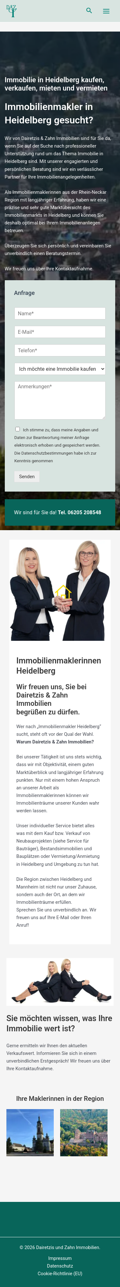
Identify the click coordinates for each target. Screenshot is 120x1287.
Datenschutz (60, 1266)
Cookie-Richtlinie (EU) (60, 1273)
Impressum (60, 1258)
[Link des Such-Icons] (89, 11)
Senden (27, 476)
